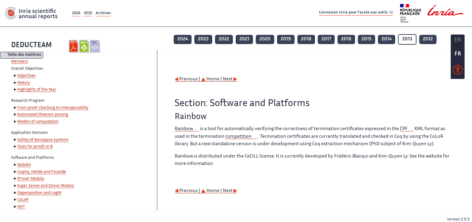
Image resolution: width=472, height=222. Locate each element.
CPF (404, 129)
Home (210, 79)
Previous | (188, 79)
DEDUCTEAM (31, 45)
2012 (428, 39)
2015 (366, 39)
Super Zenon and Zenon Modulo (45, 186)
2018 (306, 39)
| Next (228, 79)
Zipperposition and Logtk (39, 193)
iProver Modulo (30, 179)
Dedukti (24, 165)
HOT (21, 207)
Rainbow (184, 129)
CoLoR (22, 200)
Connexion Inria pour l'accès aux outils (356, 13)
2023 (88, 13)
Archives (103, 13)
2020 (265, 39)
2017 (326, 39)
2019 (286, 39)
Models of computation (38, 122)
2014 (386, 39)
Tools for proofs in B (35, 147)
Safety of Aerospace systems (42, 140)
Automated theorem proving (42, 115)
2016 (346, 39)
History (23, 83)
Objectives (26, 76)
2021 (244, 39)
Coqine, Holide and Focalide (41, 172)
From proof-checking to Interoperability (52, 108)
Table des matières (24, 55)
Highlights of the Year (36, 90)
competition (238, 137)
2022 (224, 39)
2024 (76, 13)
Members (19, 62)
